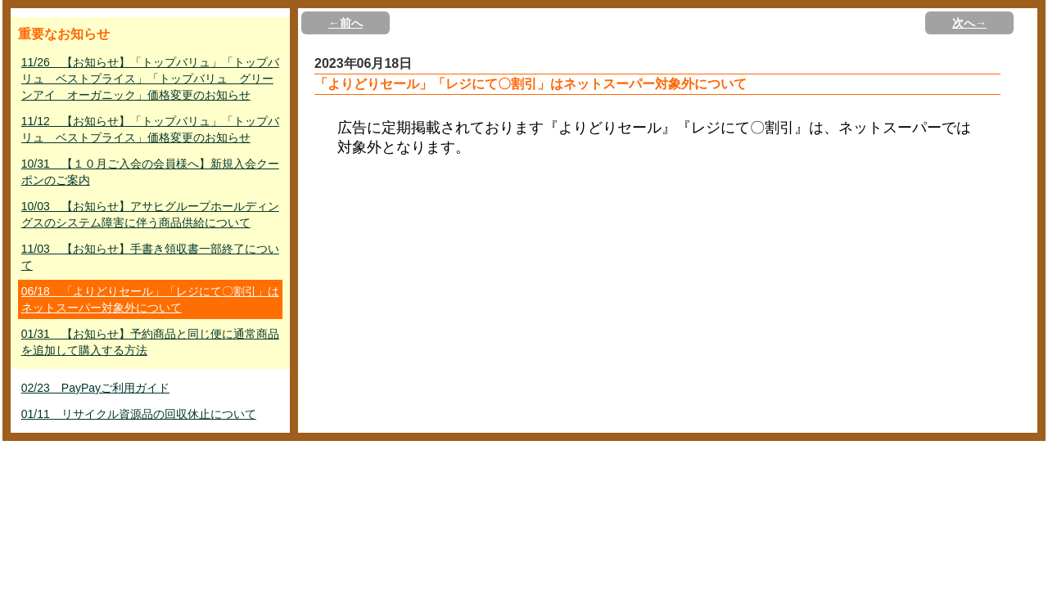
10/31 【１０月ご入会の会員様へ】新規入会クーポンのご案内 (150, 172)
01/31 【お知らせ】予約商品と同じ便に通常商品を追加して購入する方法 (150, 342)
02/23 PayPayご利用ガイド (95, 387)
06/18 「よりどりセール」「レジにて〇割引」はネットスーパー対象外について (150, 299)
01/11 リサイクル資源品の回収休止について (138, 413)
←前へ (345, 22)
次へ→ (969, 22)
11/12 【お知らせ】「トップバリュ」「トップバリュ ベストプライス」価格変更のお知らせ (150, 129)
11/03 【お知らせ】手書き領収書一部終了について (150, 257)
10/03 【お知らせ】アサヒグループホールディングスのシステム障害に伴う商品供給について (150, 214)
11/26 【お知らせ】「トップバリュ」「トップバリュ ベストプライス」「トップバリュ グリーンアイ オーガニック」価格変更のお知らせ (150, 78)
